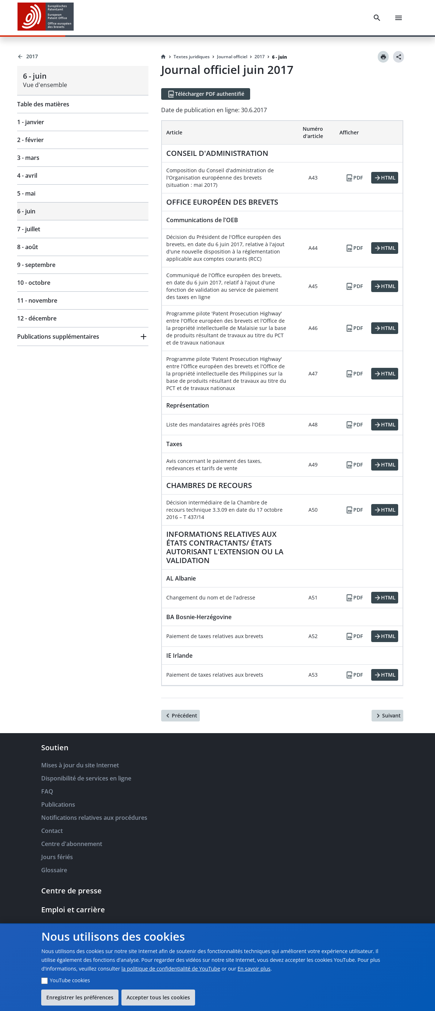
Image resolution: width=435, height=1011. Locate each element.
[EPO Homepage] (46, 18)
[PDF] (354, 178)
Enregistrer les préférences (79, 997)
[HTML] (384, 178)
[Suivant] (387, 715)
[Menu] (398, 17)
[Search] (377, 17)
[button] (82, 336)
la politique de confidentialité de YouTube (170, 968)
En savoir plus (254, 968)
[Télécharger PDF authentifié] (205, 94)
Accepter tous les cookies (158, 997)
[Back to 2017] (82, 56)
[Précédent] (180, 715)
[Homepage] (163, 57)
